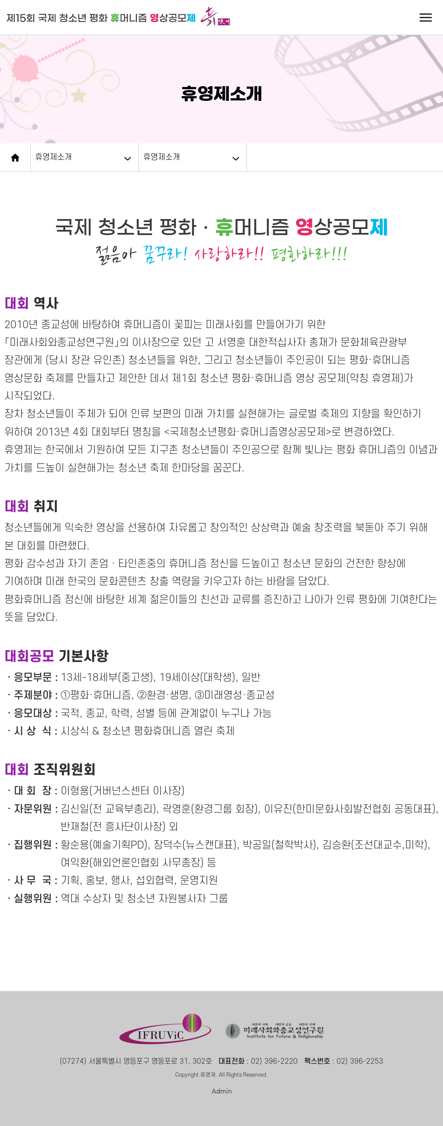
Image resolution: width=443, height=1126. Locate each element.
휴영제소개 (53, 157)
